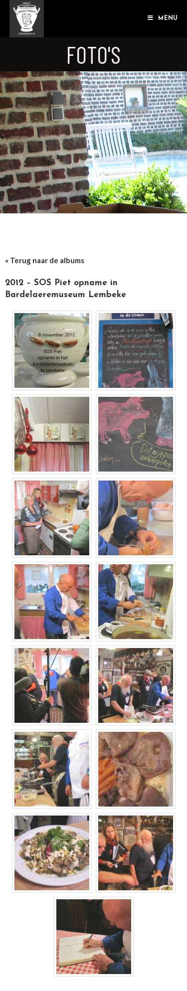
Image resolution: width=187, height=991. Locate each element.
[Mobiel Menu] (163, 18)
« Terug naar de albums (44, 260)
